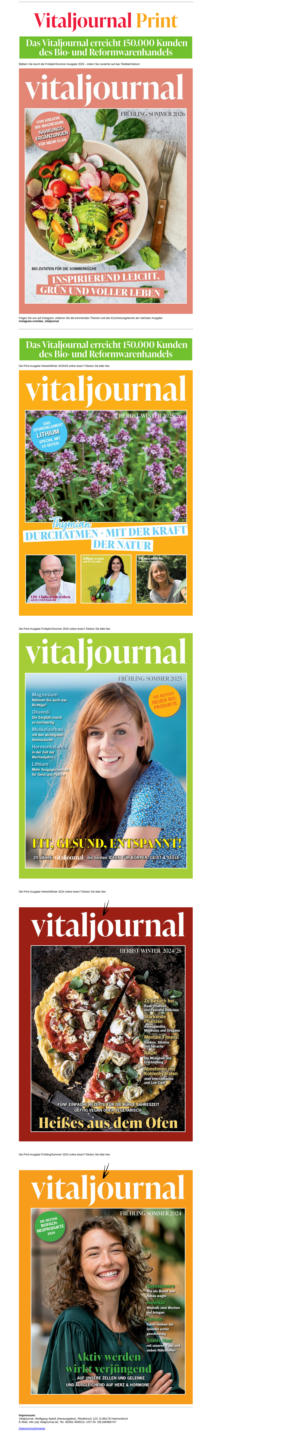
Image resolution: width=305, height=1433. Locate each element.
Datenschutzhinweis (32, 1428)
